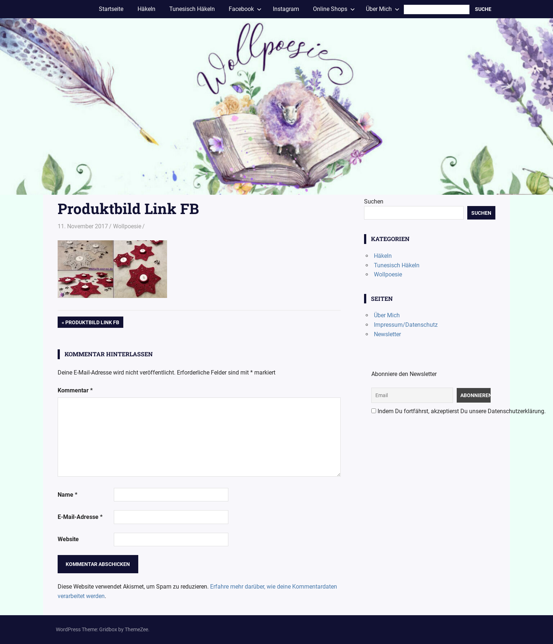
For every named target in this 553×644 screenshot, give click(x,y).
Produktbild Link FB (92, 323)
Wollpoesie (127, 226)
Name (67, 494)
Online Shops (334, 8)
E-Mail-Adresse (80, 516)
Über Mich (382, 8)
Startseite (111, 8)
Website (68, 539)
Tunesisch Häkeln (192, 8)
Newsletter (387, 334)
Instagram (286, 8)
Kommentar (75, 390)
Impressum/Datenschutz (406, 324)
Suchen (373, 201)
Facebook (245, 8)
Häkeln (146, 8)
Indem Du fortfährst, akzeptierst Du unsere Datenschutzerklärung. (458, 411)
